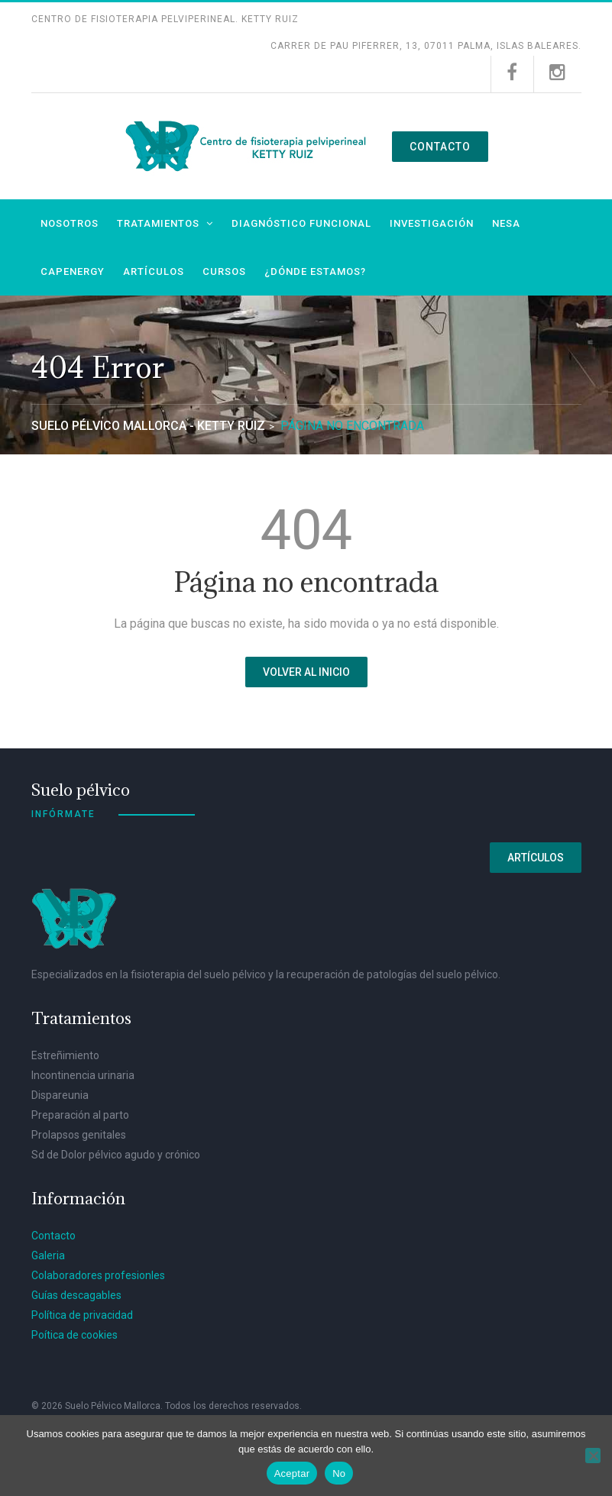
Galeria (48, 1255)
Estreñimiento (65, 1055)
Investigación (432, 223)
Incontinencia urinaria (82, 1075)
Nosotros (69, 223)
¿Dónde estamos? (315, 271)
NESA (506, 223)
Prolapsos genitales (78, 1135)
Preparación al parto (80, 1115)
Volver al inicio (306, 672)
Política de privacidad (82, 1315)
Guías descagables (76, 1295)
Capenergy (72, 271)
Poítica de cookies (74, 1335)
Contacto (440, 147)
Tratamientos (158, 223)
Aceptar (292, 1473)
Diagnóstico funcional (301, 223)
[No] (593, 1455)
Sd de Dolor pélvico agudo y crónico (115, 1155)
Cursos (224, 271)
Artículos (153, 271)
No (338, 1473)
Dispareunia (60, 1095)
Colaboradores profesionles (98, 1275)
